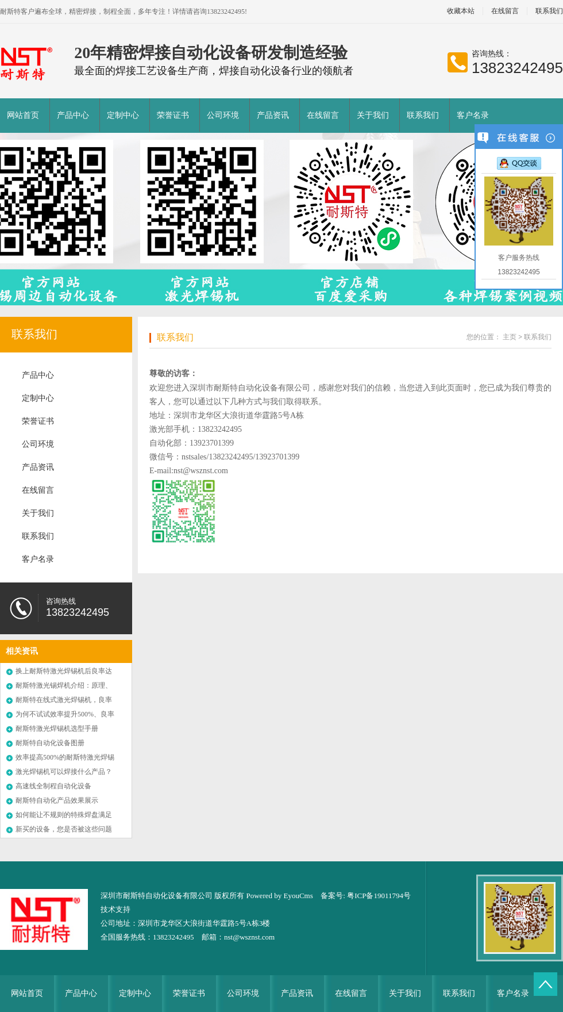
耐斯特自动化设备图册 (50, 743)
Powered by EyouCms (278, 895)
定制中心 (123, 115)
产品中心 (73, 115)
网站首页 (23, 115)
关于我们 (373, 115)
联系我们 (423, 115)
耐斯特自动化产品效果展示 (57, 800)
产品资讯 (273, 115)
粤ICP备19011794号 (379, 895)
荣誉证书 (173, 115)
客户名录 (473, 115)
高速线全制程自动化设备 (53, 786)
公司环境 (223, 115)
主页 (509, 337)
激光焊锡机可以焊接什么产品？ (64, 772)
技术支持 (115, 909)
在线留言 (505, 11)
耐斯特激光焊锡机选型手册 (57, 728)
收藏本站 (461, 11)
